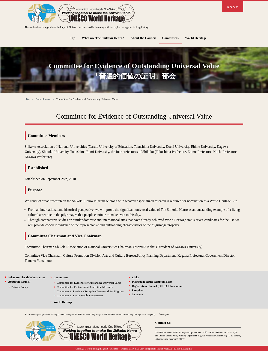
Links (135, 276)
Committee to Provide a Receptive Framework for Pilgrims (90, 290)
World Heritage (195, 37)
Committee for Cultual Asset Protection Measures (85, 286)
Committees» (43, 98)
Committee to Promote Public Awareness (80, 295)
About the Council (143, 37)
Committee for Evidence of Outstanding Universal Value (89, 282)
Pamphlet (137, 289)
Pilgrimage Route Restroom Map (152, 281)
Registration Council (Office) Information (157, 285)
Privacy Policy (19, 286)
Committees (170, 37)
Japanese (232, 7)
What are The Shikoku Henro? (103, 37)
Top (72, 37)
